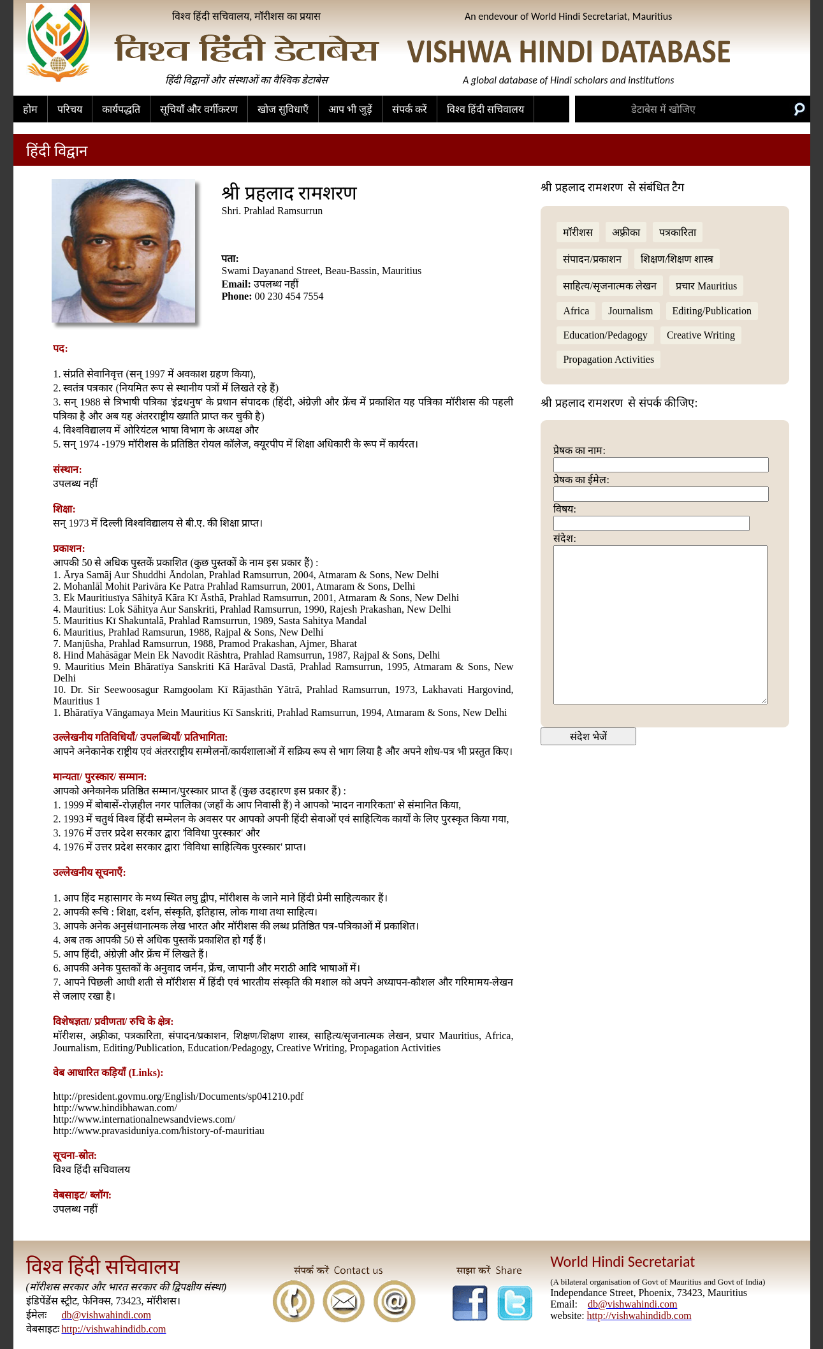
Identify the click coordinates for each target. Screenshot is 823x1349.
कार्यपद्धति (121, 109)
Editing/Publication (712, 310)
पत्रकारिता (677, 232)
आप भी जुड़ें (350, 109)
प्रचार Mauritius (706, 286)
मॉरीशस (578, 232)
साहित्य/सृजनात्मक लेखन (609, 286)
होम (30, 109)
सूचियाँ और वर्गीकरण (199, 109)
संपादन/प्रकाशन (592, 259)
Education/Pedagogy (605, 335)
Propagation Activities (608, 359)
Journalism (630, 310)
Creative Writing (701, 335)
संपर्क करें (409, 109)
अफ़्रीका (626, 232)
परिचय (69, 109)
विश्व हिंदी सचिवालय (485, 109)
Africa (576, 310)
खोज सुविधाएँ (283, 109)
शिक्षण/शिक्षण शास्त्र (677, 259)
